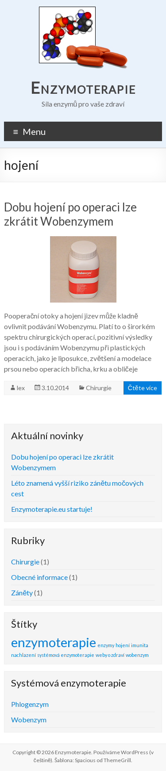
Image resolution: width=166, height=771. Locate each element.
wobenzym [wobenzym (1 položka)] (137, 655)
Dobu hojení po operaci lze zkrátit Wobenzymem (70, 214)
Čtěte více (142, 387)
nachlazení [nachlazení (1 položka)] (23, 655)
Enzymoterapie (83, 87)
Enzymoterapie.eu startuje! (52, 509)
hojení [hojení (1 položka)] (123, 645)
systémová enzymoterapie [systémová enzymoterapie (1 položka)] (65, 655)
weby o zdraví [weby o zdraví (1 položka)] (110, 655)
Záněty (22, 592)
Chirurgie (99, 387)
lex (21, 387)
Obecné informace (39, 577)
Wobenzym (28, 719)
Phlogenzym (30, 704)
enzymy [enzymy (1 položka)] (105, 645)
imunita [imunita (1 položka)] (139, 645)
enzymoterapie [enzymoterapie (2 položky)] (53, 642)
